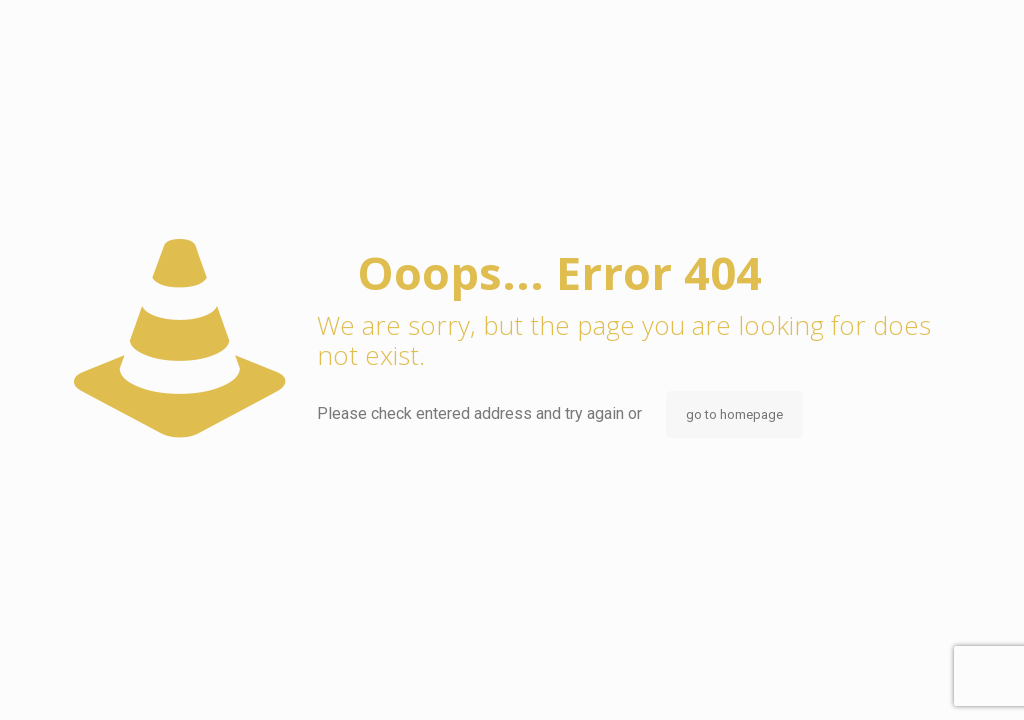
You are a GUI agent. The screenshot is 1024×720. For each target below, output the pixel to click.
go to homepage (734, 414)
